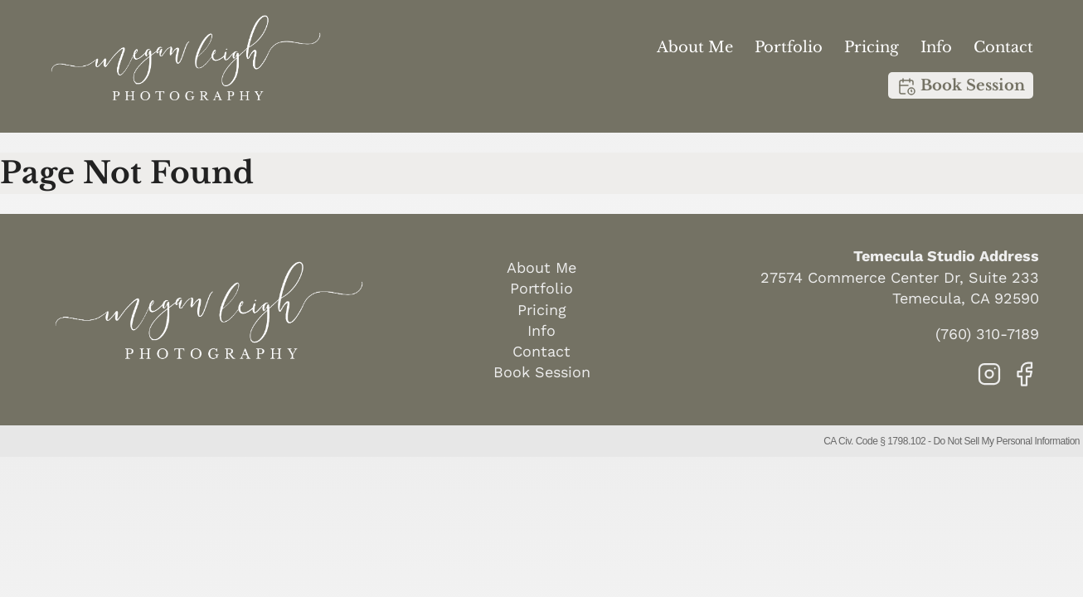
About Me (695, 47)
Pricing (871, 47)
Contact (1003, 47)
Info (936, 47)
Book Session (960, 86)
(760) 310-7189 (987, 333)
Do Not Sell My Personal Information (1006, 441)
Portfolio (789, 47)
